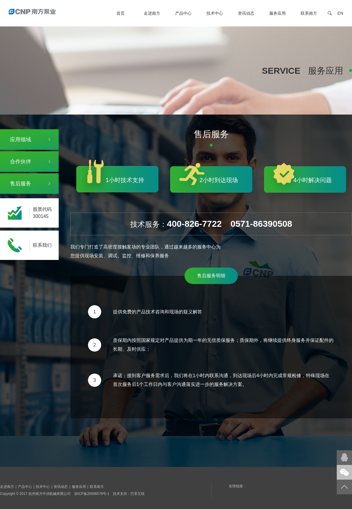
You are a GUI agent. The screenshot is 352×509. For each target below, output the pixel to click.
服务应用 (277, 13)
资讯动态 (246, 13)
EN (340, 13)
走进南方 (152, 13)
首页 (120, 13)
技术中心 (215, 13)
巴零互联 (138, 494)
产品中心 (183, 13)
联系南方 (309, 13)
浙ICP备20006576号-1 (91, 494)
